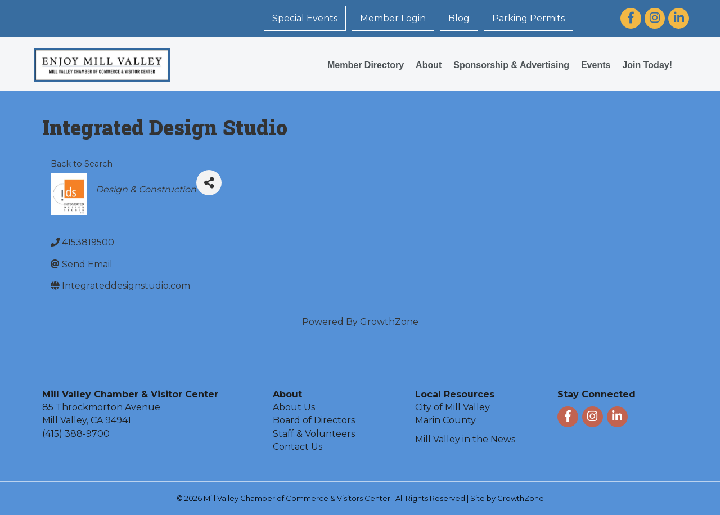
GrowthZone (389, 321)
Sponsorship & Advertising (511, 65)
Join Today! (647, 65)
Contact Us (297, 446)
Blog (459, 18)
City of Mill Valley (452, 407)
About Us (294, 407)
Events (595, 65)
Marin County (445, 420)
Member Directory (365, 65)
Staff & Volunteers (314, 433)
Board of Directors (314, 420)
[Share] (209, 182)
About (429, 65)
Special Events (305, 18)
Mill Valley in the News (465, 439)
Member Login (393, 18)
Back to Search (81, 164)
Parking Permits (528, 18)
